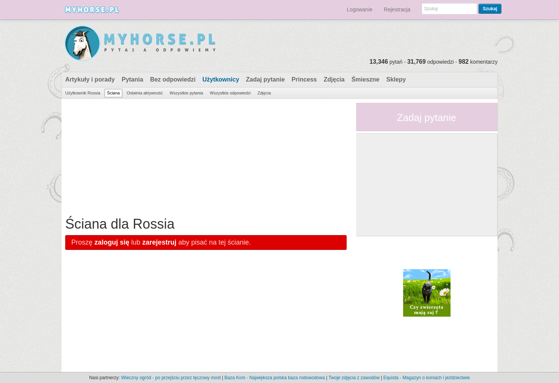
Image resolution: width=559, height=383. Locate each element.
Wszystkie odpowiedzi (230, 93)
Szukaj (490, 8)
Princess (304, 79)
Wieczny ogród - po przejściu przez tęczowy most (171, 377)
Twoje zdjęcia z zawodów (354, 377)
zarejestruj (159, 242)
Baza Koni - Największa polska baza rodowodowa (275, 377)
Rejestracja (397, 9)
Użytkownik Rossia (82, 93)
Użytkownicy (221, 79)
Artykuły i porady (90, 79)
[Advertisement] (206, 156)
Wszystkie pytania (186, 93)
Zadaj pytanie (265, 79)
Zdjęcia (334, 79)
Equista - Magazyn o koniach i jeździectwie (426, 377)
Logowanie (359, 9)
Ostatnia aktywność (145, 93)
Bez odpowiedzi (173, 79)
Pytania (132, 79)
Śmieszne (366, 79)
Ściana (113, 93)
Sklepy (396, 79)
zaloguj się (111, 242)
